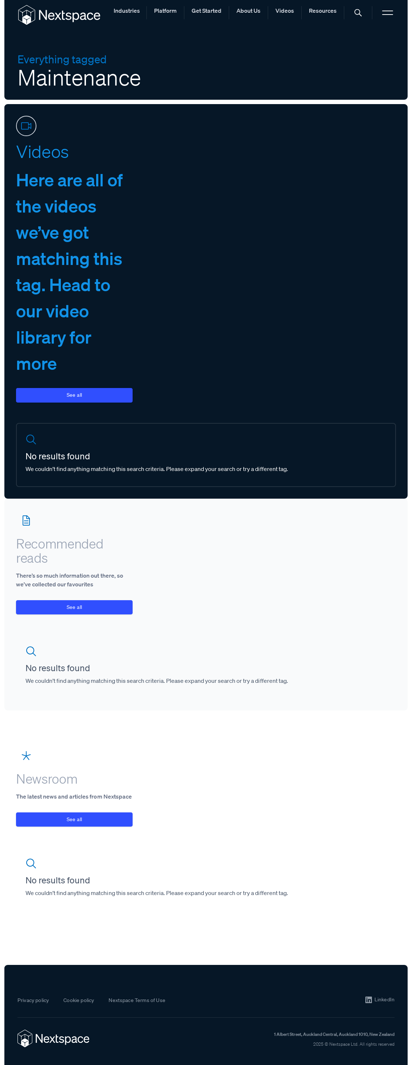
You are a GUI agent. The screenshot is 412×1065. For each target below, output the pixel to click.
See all (74, 395)
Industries (127, 10)
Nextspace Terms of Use (137, 1000)
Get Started (206, 10)
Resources (323, 10)
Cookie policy (78, 1000)
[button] (358, 12)
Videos (284, 10)
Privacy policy (33, 1000)
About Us (248, 10)
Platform (165, 10)
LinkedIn (384, 1000)
